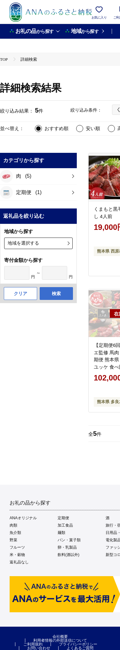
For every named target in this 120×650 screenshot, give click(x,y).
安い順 (93, 128)
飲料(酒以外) (68, 554)
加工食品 (65, 525)
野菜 (13, 540)
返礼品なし (19, 562)
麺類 (61, 532)
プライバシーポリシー (78, 644)
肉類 (13, 525)
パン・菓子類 (69, 540)
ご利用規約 (33, 644)
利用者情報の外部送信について (60, 640)
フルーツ (17, 547)
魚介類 (15, 532)
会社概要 (60, 636)
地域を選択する (23, 243)
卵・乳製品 (67, 547)
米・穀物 (17, 554)
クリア (20, 293)
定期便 (63, 518)
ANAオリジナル (23, 518)
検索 (56, 293)
